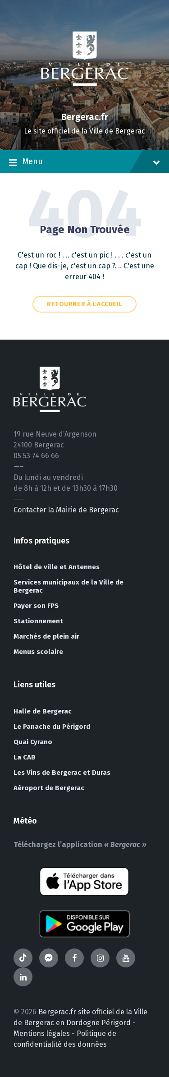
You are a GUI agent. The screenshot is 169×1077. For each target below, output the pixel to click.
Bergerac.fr (84, 116)
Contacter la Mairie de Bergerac (66, 510)
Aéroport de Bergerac (49, 788)
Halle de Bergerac (43, 711)
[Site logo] (85, 101)
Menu (84, 162)
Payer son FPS (36, 606)
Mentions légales (42, 1033)
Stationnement (38, 621)
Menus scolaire (38, 652)
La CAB (25, 757)
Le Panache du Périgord (52, 727)
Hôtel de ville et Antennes (57, 567)
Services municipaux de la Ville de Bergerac (68, 586)
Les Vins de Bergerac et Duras (62, 773)
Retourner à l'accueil (84, 304)
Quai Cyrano (33, 742)
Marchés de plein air (46, 636)
